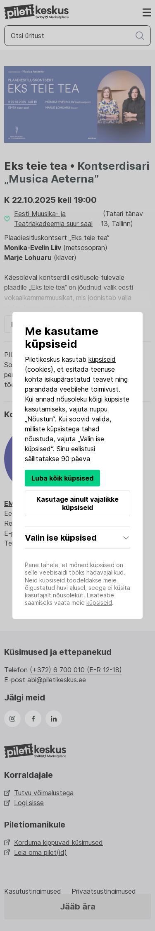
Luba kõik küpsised (62, 478)
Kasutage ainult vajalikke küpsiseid (77, 503)
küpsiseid (102, 359)
